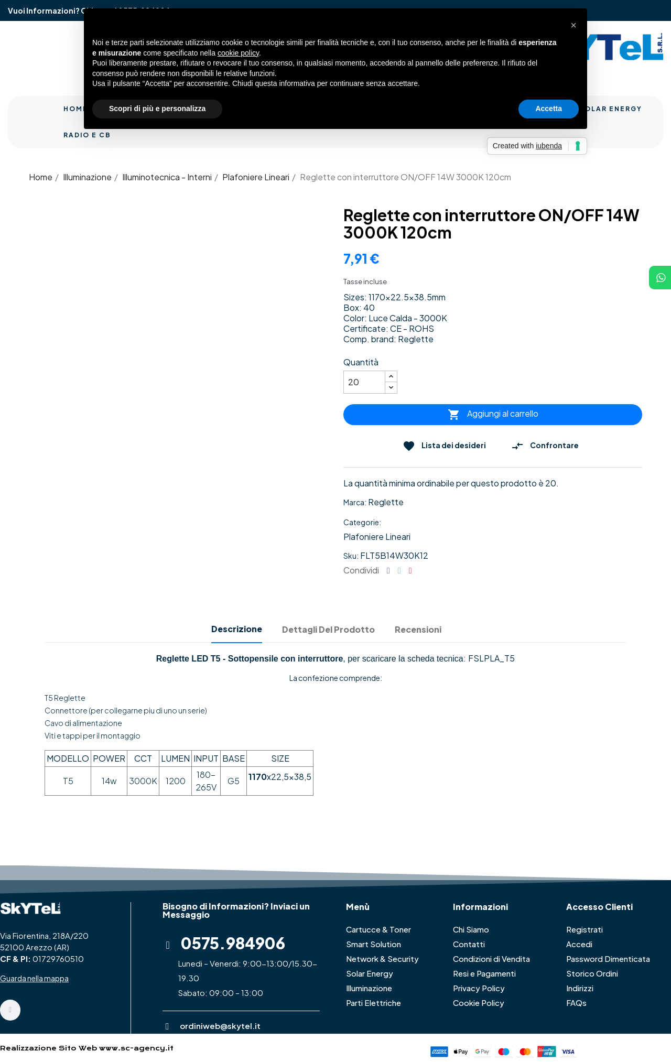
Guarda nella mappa (34, 978)
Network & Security (382, 958)
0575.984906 (233, 943)
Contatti (469, 944)
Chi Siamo (471, 929)
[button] (573, 25)
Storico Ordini (592, 973)
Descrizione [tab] (236, 628)
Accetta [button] (548, 108)
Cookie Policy (478, 1002)
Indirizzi (579, 988)
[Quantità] (364, 382)
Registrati (584, 929)
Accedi (579, 944)
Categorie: (362, 522)
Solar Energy (369, 973)
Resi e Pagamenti (484, 973)
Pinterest (410, 570)
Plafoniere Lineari (376, 536)
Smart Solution (373, 944)
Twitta (399, 570)
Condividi (388, 570)
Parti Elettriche (373, 1002)
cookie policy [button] (238, 53)
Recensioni (418, 629)
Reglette (386, 501)
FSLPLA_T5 (491, 658)
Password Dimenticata (608, 958)
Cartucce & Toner (378, 929)
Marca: (354, 502)
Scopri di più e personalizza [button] (157, 108)
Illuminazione (369, 988)
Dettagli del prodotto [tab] (328, 629)
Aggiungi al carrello (493, 414)
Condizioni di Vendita (491, 958)
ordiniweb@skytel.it (220, 1026)
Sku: (351, 555)
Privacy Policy (479, 988)
